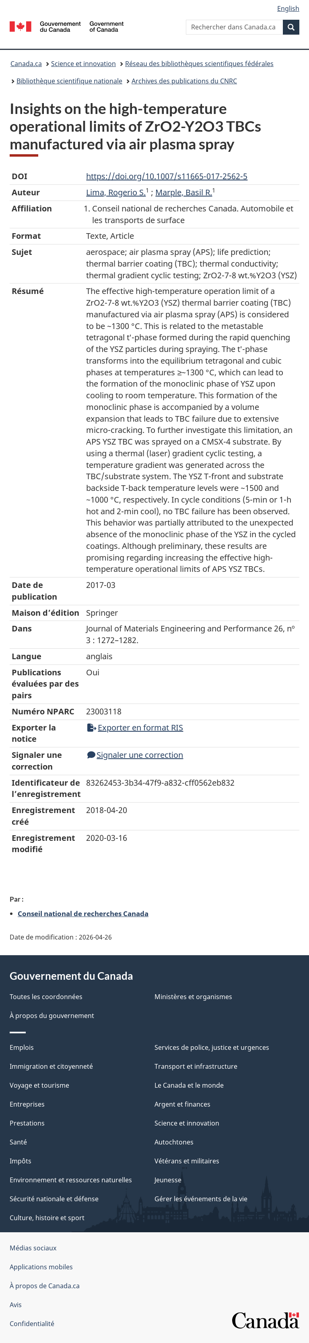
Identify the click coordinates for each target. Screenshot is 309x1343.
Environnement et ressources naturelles (71, 1179)
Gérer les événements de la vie (200, 1198)
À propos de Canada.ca (45, 1285)
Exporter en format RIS (135, 727)
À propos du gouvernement (52, 1015)
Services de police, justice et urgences (211, 1047)
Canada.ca (26, 63)
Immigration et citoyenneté (51, 1066)
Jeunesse (167, 1179)
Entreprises (27, 1104)
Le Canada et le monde (189, 1085)
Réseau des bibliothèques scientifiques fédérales (199, 63)
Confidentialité (32, 1323)
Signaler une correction (135, 754)
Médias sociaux (33, 1248)
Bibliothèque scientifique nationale (69, 81)
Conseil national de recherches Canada (83, 913)
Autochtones (174, 1142)
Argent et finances (182, 1104)
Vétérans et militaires (186, 1161)
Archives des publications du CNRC (184, 81)
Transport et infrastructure (195, 1066)
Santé (18, 1142)
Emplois (22, 1047)
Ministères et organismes (193, 996)
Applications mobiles (41, 1266)
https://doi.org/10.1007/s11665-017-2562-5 (166, 176)
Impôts (20, 1161)
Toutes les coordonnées (46, 996)
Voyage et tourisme (39, 1085)
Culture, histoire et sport (47, 1217)
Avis (16, 1304)
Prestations (27, 1123)
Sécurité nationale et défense (54, 1198)
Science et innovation (83, 63)
